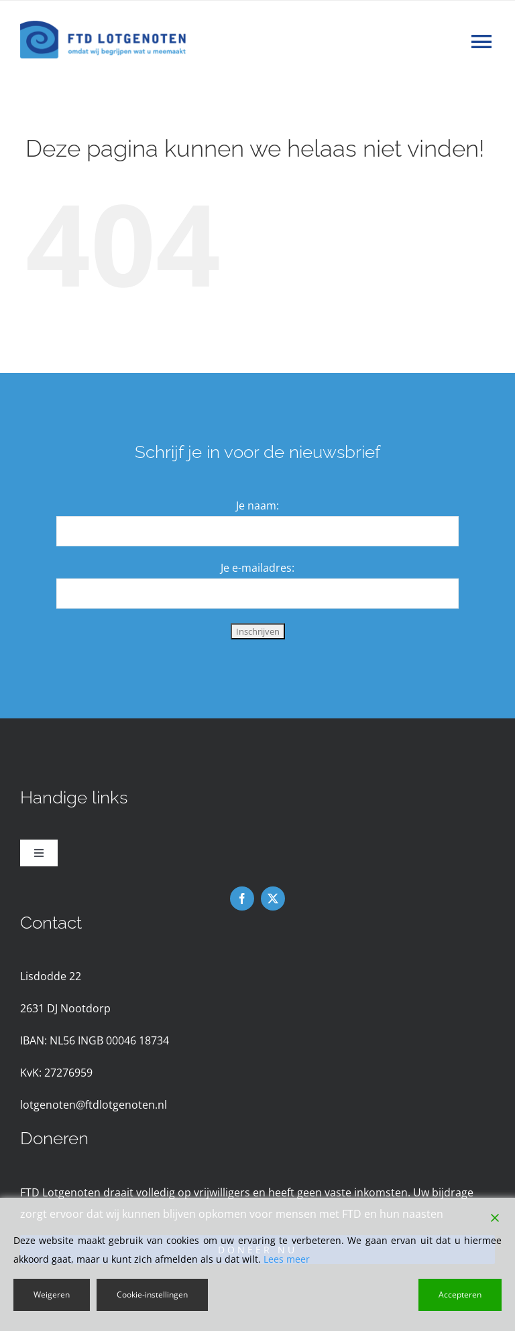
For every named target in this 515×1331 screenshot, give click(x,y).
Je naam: (257, 505)
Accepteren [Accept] (460, 1294)
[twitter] (273, 898)
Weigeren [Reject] (52, 1294)
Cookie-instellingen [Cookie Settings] (152, 1294)
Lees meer (287, 1259)
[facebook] (242, 898)
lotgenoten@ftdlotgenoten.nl (93, 1104)
